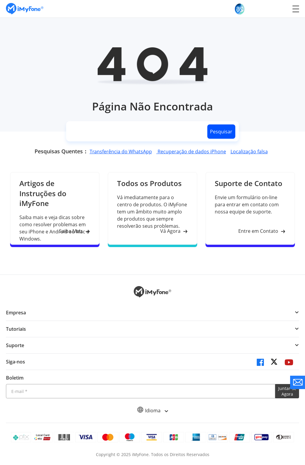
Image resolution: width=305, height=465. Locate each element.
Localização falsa (249, 151)
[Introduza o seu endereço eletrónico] (140, 391)
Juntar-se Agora (287, 391)
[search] (135, 131)
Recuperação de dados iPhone (191, 151)
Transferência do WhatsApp (121, 151)
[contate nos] (297, 382)
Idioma (152, 410)
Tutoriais (16, 329)
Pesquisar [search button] (221, 131)
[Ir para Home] (24, 9)
